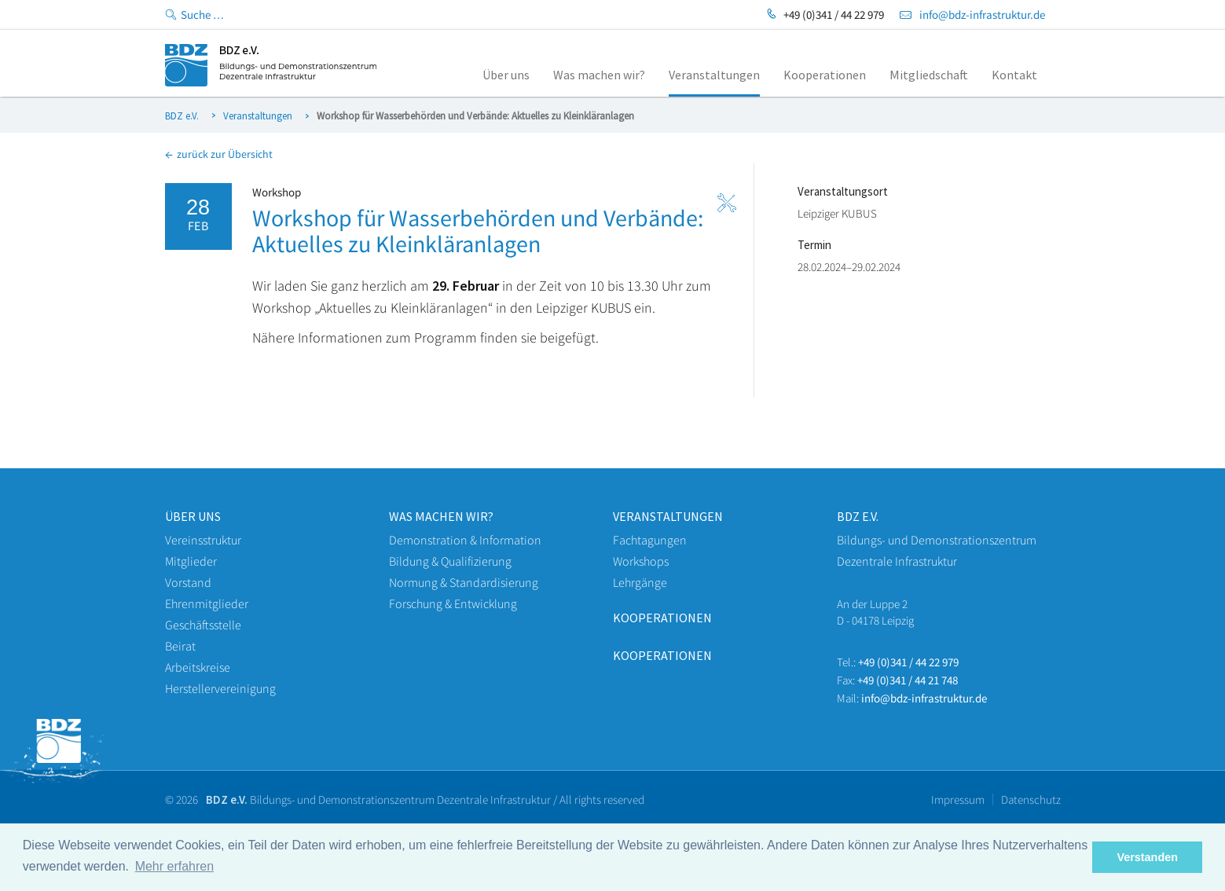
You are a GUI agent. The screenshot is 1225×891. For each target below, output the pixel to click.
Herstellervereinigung (220, 688)
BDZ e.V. (182, 116)
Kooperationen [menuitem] (824, 74)
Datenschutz (1031, 799)
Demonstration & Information (465, 540)
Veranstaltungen (257, 116)
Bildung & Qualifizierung (450, 561)
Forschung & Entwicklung (453, 603)
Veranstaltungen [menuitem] (714, 74)
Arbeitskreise (197, 667)
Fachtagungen (650, 540)
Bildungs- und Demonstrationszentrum (936, 540)
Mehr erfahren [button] (175, 866)
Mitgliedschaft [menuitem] (928, 74)
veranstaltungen (668, 516)
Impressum (958, 799)
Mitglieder (191, 561)
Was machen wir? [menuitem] (599, 74)
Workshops (641, 561)
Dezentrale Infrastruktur (897, 561)
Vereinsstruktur (203, 540)
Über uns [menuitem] (506, 74)
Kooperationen (662, 617)
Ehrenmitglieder (206, 603)
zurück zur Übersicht (219, 154)
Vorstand (188, 582)
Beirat (180, 646)
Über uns (193, 516)
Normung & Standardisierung (463, 582)
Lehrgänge (640, 582)
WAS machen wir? (441, 516)
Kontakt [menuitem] (1014, 74)
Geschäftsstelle (203, 624)
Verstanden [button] (1147, 857)
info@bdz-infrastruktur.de (982, 14)
